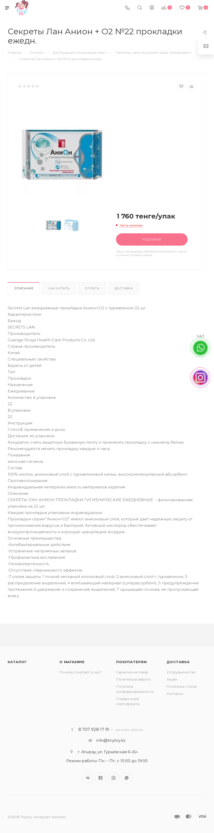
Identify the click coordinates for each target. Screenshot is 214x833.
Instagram (113, 777)
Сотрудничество (181, 672)
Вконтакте (87, 777)
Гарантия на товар (132, 672)
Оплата (92, 288)
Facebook (100, 777)
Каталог (17, 662)
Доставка (124, 288)
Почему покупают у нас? (80, 672)
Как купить (59, 288)
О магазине (72, 662)
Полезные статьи (182, 686)
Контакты (175, 694)
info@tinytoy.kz (110, 740)
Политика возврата (133, 679)
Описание (23, 288)
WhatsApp (126, 777)
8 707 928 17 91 (93, 730)
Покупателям (131, 662)
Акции (172, 679)
